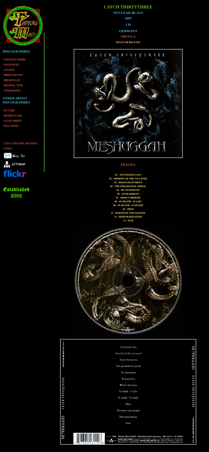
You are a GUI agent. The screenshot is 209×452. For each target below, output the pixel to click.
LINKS (8, 148)
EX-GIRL (9, 110)
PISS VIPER (11, 125)
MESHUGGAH (13, 115)
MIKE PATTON (13, 75)
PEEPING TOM (13, 85)
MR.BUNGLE (12, 80)
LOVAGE (9, 69)
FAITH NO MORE (15, 59)
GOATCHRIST (13, 120)
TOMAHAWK (12, 90)
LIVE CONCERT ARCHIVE (21, 143)
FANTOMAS (11, 64)
